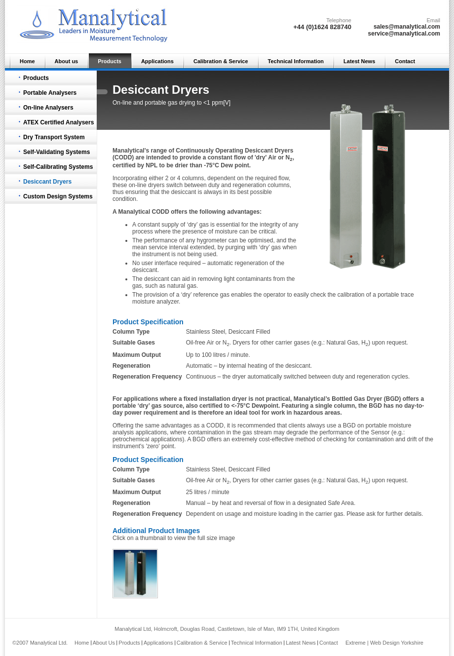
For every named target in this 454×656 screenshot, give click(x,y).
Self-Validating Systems (56, 152)
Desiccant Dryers (47, 181)
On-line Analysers (48, 107)
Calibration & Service (220, 61)
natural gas (181, 285)
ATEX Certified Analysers (58, 122)
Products (109, 61)
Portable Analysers (49, 92)
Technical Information (296, 61)
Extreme (355, 643)
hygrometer (212, 240)
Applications (157, 61)
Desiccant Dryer (267, 150)
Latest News (359, 61)
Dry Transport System (54, 137)
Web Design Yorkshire (396, 643)
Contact (405, 61)
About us (66, 61)
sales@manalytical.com (407, 26)
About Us (104, 643)
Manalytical (134, 211)
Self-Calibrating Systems (58, 166)
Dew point (235, 165)
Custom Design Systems (58, 196)
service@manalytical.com (404, 33)
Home (27, 61)
